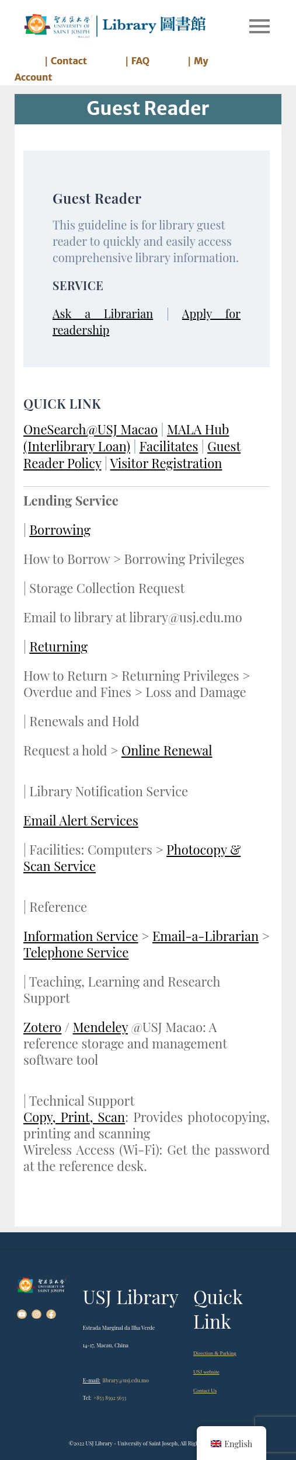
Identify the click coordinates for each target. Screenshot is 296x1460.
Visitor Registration (166, 463)
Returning (58, 646)
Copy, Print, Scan (74, 1117)
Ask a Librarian (103, 313)
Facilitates (169, 446)
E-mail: (91, 1380)
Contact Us (205, 1390)
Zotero (42, 1027)
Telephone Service (75, 952)
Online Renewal (167, 750)
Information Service (80, 936)
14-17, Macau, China (105, 1345)
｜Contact (64, 61)
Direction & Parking (214, 1353)
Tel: (87, 1397)
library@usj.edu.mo (126, 1380)
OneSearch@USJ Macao (90, 429)
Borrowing (59, 529)
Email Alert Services (80, 820)
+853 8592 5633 (109, 1397)
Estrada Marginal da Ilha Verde (119, 1327)
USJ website (206, 1372)
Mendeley (99, 1027)
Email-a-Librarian (205, 936)
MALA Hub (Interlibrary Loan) (126, 437)
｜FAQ (135, 61)
